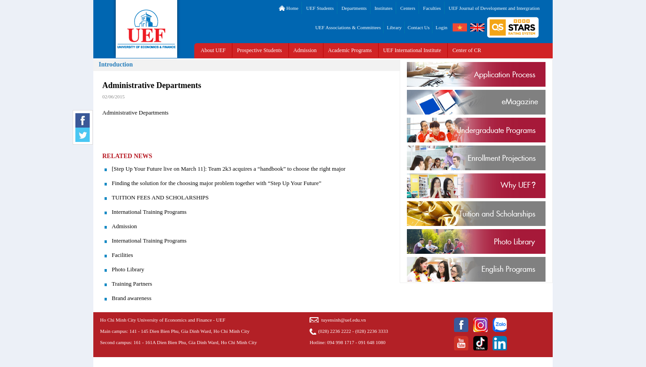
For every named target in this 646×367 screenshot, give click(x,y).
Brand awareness (131, 298)
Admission (305, 50)
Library (394, 27)
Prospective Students (259, 50)
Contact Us (419, 27)
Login (441, 27)
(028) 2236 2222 (334, 331)
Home (289, 8)
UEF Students (319, 8)
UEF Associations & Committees (348, 27)
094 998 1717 (340, 342)
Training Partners (132, 283)
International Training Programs (149, 211)
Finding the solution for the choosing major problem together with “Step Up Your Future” (216, 183)
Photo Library (128, 269)
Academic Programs (350, 50)
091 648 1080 (372, 342)
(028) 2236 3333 (371, 331)
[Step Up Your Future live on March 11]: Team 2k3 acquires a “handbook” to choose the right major (228, 168)
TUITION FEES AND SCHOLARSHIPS (160, 197)
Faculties (432, 8)
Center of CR (467, 50)
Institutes (384, 8)
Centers (407, 8)
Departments (354, 8)
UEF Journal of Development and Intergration (494, 8)
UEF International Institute (412, 50)
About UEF (213, 50)
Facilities (122, 255)
